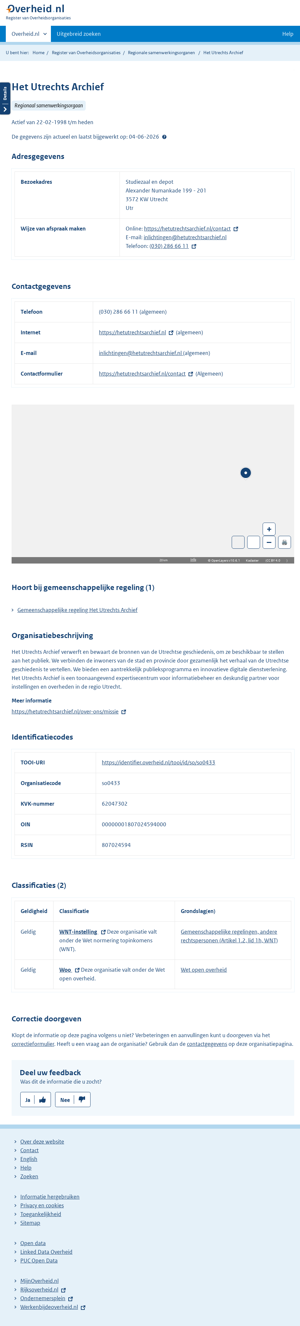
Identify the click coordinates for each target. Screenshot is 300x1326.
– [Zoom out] (269, 542)
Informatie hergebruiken (50, 1196)
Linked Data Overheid (46, 1251)
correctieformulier (33, 1043)
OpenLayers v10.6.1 (227, 560)
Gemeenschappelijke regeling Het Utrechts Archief (77, 610)
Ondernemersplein (42, 1298)
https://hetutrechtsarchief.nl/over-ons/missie (65, 711)
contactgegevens (207, 1043)
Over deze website (42, 1141)
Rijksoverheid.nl (39, 1289)
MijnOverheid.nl (39, 1280)
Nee (65, 1100)
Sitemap (30, 1222)
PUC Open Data (39, 1260)
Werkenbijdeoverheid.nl (49, 1307)
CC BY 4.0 (275, 560)
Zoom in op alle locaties (253, 542)
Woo (65, 969)
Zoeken (29, 1176)
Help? (164, 137)
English (28, 1159)
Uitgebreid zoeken (79, 33)
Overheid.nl (25, 36)
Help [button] (288, 33)
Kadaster (254, 560)
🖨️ (284, 542)
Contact (29, 1150)
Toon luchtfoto (238, 542)
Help (26, 1167)
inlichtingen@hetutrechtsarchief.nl (185, 237)
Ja (27, 1100)
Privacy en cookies (42, 1205)
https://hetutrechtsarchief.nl (132, 332)
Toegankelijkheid (40, 1214)
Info (193, 559)
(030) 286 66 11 (169, 246)
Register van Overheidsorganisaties (86, 52)
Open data (33, 1243)
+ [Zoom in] (269, 529)
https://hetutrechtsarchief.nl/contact (187, 228)
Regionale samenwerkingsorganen (161, 52)
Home (38, 52)
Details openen (5, 98)
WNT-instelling (78, 931)
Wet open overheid (204, 969)
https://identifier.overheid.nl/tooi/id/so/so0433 (158, 762)
